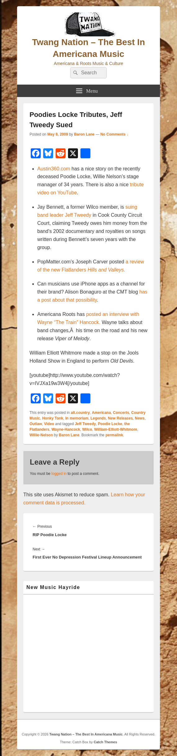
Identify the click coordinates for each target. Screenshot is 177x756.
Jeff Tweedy (85, 424)
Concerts (121, 412)
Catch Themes (105, 742)
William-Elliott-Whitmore (115, 429)
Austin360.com (53, 168)
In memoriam (76, 418)
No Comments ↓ (114, 134)
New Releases (120, 418)
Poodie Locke (110, 424)
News (139, 418)
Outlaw (36, 424)
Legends (98, 418)
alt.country (80, 412)
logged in (59, 473)
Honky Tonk (52, 418)
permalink (114, 435)
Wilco (87, 429)
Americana (101, 412)
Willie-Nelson (41, 435)
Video (49, 424)
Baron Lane (84, 134)
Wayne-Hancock (66, 429)
